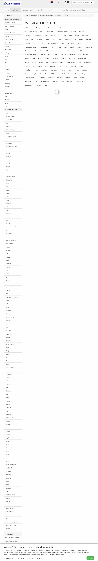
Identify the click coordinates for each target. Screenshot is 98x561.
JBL (6, 59)
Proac (7, 428)
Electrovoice (9, 233)
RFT (6, 90)
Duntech (8, 217)
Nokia (7, 377)
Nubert (8, 384)
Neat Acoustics (10, 367)
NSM (7, 381)
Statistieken (29, 558)
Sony (7, 461)
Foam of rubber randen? (12, 541)
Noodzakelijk (8, 558)
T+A (6, 103)
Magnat (7, 69)
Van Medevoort (10, 495)
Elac (7, 230)
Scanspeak (8, 93)
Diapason (8, 213)
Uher (7, 491)
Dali (7, 207)
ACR (7, 113)
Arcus (7, 133)
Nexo (7, 371)
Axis (7, 173)
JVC (7, 304)
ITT (7, 294)
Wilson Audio (9, 511)
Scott (7, 444)
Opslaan (90, 558)
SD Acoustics (9, 448)
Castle (7, 193)
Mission (7, 73)
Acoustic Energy (10, 116)
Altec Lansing (10, 130)
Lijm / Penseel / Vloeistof (12, 538)
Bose (6, 29)
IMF (7, 277)
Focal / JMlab (9, 243)
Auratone (8, 156)
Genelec (8, 257)
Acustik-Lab (9, 120)
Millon (7, 347)
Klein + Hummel (10, 317)
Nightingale (9, 374)
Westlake (8, 505)
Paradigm (8, 408)
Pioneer (8, 424)
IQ (6, 287)
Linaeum (8, 391)
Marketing (39, 558)
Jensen (8, 300)
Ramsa (8, 431)
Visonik (8, 501)
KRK (7, 327)
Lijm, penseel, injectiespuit (12, 522)
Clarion (8, 200)
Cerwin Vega (9, 39)
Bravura (8, 190)
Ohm (7, 394)
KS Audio (8, 330)
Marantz (8, 337)
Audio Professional (11, 146)
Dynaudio (8, 43)
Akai (7, 123)
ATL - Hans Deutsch (12, 136)
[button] (51, 2)
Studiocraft (9, 468)
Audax (7, 140)
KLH (7, 324)
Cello (7, 197)
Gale (7, 253)
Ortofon (8, 404)
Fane (7, 237)
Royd (7, 438)
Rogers (8, 434)
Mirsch (7, 354)
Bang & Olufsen (9, 26)
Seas (6, 96)
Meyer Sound (9, 344)
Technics (8, 478)
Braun (7, 36)
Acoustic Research (10, 23)
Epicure (8, 223)
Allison (7, 126)
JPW (6, 63)
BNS (7, 187)
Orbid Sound (9, 76)
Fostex (8, 247)
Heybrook (8, 49)
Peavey (8, 411)
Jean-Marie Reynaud (12, 297)
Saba (7, 441)
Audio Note (9, 143)
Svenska (8, 471)
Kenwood (8, 310)
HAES (7, 270)
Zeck (7, 518)
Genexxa (8, 264)
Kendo (7, 307)
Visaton (8, 498)
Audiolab (8, 150)
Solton (7, 454)
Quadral (7, 83)
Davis (7, 210)
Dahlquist (8, 203)
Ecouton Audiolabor (11, 227)
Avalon (8, 163)
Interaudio (8, 284)
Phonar (8, 421)
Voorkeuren (19, 558)
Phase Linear (9, 418)
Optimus (8, 401)
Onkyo (7, 397)
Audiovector (9, 160)
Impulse (8, 280)
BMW (7, 183)
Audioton (8, 153)
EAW (7, 220)
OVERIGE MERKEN (11, 110)
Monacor (8, 361)
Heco (7, 274)
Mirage (8, 351)
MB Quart (8, 341)
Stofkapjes (8, 528)
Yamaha (8, 515)
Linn (7, 387)
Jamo (6, 56)
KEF (6, 66)
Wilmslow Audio (10, 508)
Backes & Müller (10, 176)
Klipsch (8, 320)
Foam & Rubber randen (12, 19)
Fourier (8, 250)
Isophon (8, 290)
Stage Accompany (11, 464)
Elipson (7, 46)
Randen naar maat (10, 525)
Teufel (7, 481)
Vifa (6, 106)
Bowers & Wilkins (10, 33)
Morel (7, 364)
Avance (8, 166)
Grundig (8, 267)
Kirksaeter (9, 314)
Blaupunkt (8, 180)
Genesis (8, 260)
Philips (7, 79)
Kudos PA (8, 334)
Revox (7, 86)
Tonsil (7, 485)
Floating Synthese (11, 240)
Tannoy (7, 100)
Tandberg (8, 474)
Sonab (7, 458)
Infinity (7, 53)
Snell (7, 451)
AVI (7, 170)
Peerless (8, 414)
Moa (7, 357)
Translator (9, 488)
